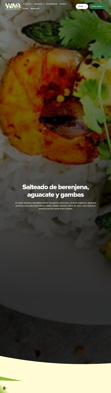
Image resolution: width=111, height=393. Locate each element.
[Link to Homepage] (13, 6)
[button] (28, 4)
